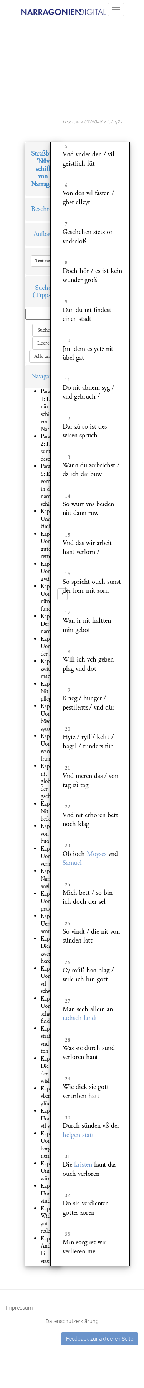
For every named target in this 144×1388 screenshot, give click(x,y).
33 (67, 1234)
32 (67, 1195)
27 (67, 1001)
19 (67, 690)
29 (67, 1079)
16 (67, 574)
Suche (43, 288)
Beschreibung (49, 209)
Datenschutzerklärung (72, 1321)
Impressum (19, 1308)
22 (67, 807)
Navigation (45, 376)
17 (67, 613)
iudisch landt (80, 1018)
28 (67, 1040)
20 (67, 729)
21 (67, 768)
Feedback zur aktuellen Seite (99, 1339)
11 (67, 380)
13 (67, 457)
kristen (83, 1164)
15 (67, 535)
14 (67, 496)
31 (67, 1156)
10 (67, 340)
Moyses (96, 854)
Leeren (44, 343)
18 (67, 651)
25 (67, 924)
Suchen (45, 330)
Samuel (72, 863)
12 (67, 418)
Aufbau (42, 234)
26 (67, 962)
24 (67, 885)
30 (67, 1118)
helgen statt (78, 1135)
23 (67, 845)
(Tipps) (43, 295)
